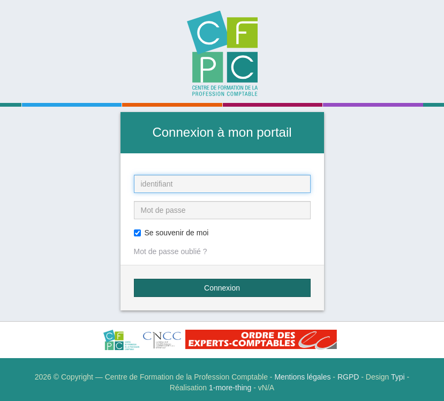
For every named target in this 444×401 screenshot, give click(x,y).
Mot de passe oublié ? (170, 251)
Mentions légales (302, 377)
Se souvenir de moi (171, 232)
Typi (398, 377)
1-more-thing (230, 387)
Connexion (222, 288)
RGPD (348, 377)
